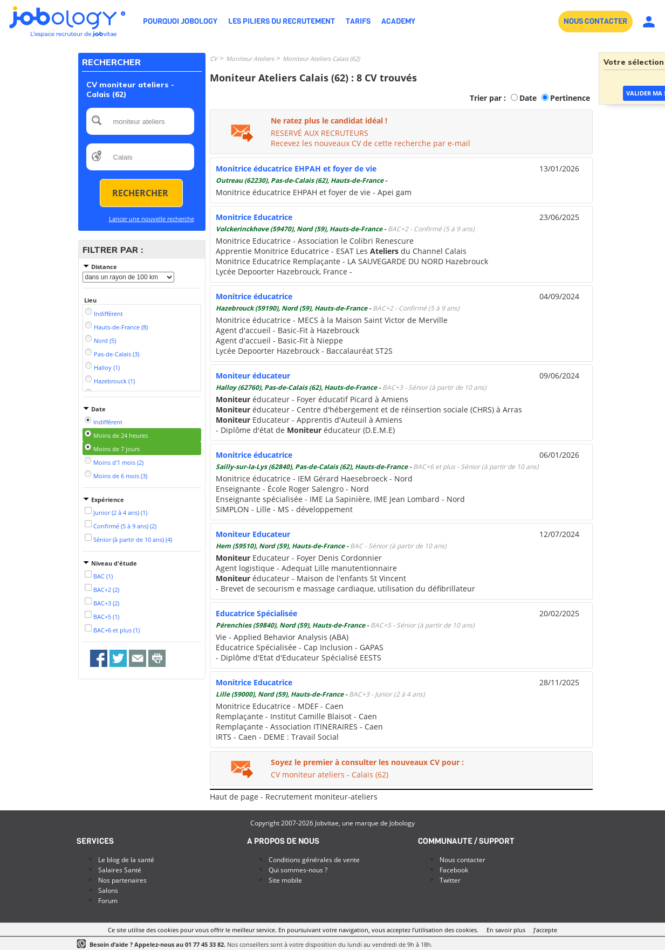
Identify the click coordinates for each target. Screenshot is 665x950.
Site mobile (285, 880)
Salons (108, 890)
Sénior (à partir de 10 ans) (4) (132, 539)
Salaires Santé (119, 870)
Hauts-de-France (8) (121, 327)
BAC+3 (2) (106, 603)
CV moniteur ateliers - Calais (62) (329, 774)
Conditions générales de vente (314, 859)
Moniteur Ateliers (250, 58)
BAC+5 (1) (106, 616)
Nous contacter (462, 859)
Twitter (450, 880)
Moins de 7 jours (116, 449)
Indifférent (108, 313)
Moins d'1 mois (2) (118, 462)
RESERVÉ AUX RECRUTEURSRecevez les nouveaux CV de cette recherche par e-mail (370, 138)
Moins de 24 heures (120, 435)
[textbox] (140, 121)
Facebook (454, 870)
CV (213, 58)
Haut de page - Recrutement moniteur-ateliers (294, 796)
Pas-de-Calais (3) (116, 354)
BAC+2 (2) (106, 590)
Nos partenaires (122, 880)
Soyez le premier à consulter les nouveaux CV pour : (367, 762)
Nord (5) (105, 340)
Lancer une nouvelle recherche (151, 219)
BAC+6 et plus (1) (116, 630)
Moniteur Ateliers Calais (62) (321, 58)
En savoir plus (505, 930)
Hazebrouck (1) (114, 381)
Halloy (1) (107, 367)
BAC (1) (103, 576)
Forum (108, 900)
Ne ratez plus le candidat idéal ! (329, 120)
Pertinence (570, 98)
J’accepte (545, 930)
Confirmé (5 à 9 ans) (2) (124, 526)
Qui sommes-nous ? (298, 870)
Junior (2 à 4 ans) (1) (120, 512)
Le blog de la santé (126, 859)
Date (528, 98)
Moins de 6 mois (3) (120, 476)
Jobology (402, 823)
